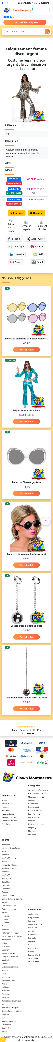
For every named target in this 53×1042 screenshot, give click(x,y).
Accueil (4, 800)
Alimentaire (6, 844)
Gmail (15, 262)
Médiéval (5, 960)
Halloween (32, 934)
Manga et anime (8, 953)
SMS (38, 254)
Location (5, 807)
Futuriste (5, 929)
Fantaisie (5, 916)
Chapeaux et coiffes (36, 797)
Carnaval (5, 885)
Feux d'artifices (34, 814)
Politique (5, 987)
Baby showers (33, 917)
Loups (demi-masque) (37, 824)
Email (37, 262)
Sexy (3, 1018)
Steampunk (6, 1024)
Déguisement (33, 807)
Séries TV (5, 1014)
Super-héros (6, 1028)
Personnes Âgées (8, 980)
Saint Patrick (33, 958)
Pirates (4, 984)
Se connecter (25, 2)
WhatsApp (16, 246)
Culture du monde (9, 909)
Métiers (5, 963)
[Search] (24, 31)
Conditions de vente (10, 821)
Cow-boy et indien (9, 905)
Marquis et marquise (10, 956)
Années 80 (6, 872)
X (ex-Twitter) (36, 239)
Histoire (5, 943)
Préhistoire (6, 990)
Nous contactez (8, 814)
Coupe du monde (35, 924)
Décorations (33, 804)
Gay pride (32, 931)
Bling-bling (6, 882)
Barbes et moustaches (37, 793)
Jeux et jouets (33, 817)
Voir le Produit (26, 349)
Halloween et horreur (10, 933)
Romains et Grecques (10, 1007)
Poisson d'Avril (34, 955)
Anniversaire (33, 914)
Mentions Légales (9, 817)
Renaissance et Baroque (11, 1001)
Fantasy (5, 919)
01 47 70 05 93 (26, 733)
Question (36, 213)
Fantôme (5, 922)
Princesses (6, 994)
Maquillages (33, 827)
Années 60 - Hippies (9, 865)
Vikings (4, 1031)
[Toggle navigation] (46, 10)
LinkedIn (17, 254)
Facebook (14, 239)
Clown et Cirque (8, 895)
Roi (3, 1004)
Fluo (3, 926)
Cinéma (5, 892)
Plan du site (6, 824)
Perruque (32, 834)
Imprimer (17, 213)
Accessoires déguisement (38, 790)
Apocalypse (6, 878)
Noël (30, 945)
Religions (5, 997)
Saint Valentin (33, 962)
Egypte (4, 912)
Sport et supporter (9, 1021)
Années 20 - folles (9, 858)
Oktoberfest (33, 948)
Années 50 (6, 861)
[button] (45, 521)
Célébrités (6, 888)
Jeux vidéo (6, 946)
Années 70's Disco (9, 868)
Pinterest (38, 246)
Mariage (31, 941)
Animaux (5, 855)
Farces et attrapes (35, 810)
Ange (4, 851)
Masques (31, 831)
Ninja (4, 973)
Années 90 (6, 875)
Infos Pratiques (8, 810)
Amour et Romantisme (11, 848)
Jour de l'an (32, 938)
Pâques (31, 951)
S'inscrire (44, 2)
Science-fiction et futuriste (12, 1011)
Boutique (8, 16)
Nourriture (6, 977)
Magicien (5, 950)
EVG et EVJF (32, 928)
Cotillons (31, 800)
